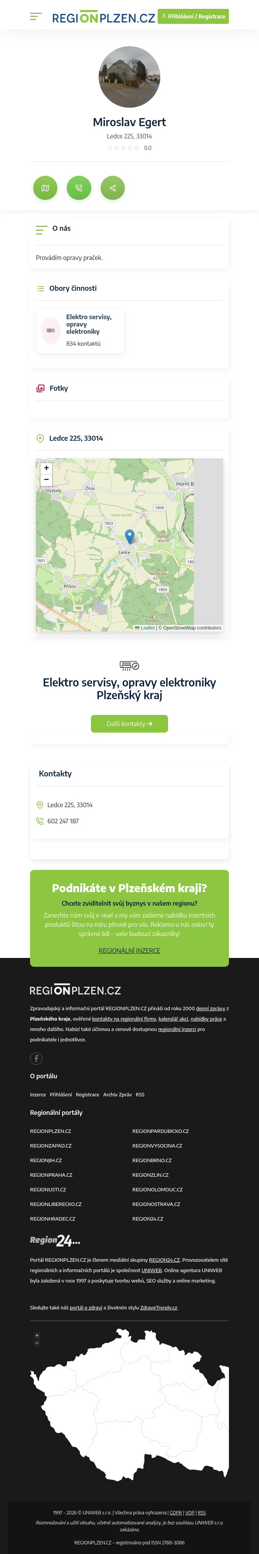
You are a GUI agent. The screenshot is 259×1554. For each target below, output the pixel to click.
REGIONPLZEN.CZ (50, 1131)
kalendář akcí (173, 1019)
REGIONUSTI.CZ (48, 1189)
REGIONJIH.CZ (46, 1160)
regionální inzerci (177, 1029)
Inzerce (38, 1094)
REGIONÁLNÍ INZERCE (129, 950)
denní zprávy (210, 1008)
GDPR (176, 1513)
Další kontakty (130, 724)
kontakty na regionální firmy (124, 1019)
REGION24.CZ (148, 1219)
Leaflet (145, 628)
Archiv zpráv (117, 1094)
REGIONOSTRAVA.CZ (156, 1204)
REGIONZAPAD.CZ (51, 1146)
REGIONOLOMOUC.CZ (158, 1189)
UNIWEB (151, 1270)
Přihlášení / (179, 16)
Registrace (211, 16)
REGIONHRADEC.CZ (52, 1219)
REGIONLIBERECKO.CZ (56, 1204)
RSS (140, 1094)
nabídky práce (206, 1019)
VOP (190, 1513)
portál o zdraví (86, 1307)
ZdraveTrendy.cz (158, 1307)
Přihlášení (61, 1094)
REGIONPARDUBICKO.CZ (161, 1131)
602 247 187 (63, 821)
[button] (130, 537)
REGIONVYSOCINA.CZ (157, 1146)
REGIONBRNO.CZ (152, 1160)
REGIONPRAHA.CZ (51, 1175)
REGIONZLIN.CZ (151, 1175)
